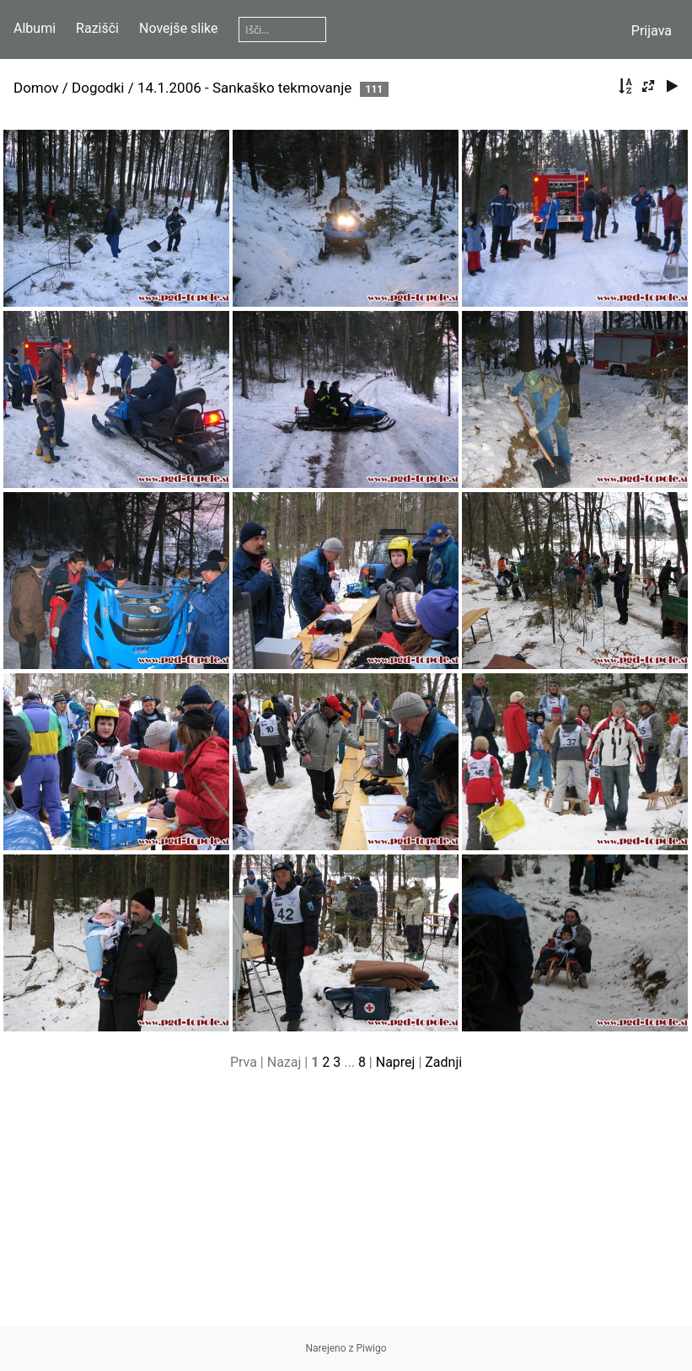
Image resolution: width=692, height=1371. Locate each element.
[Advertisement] (346, 1207)
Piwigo (372, 1348)
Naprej (396, 1062)
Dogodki (98, 87)
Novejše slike (178, 28)
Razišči (97, 28)
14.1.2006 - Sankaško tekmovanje (244, 87)
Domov (36, 87)
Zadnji (443, 1062)
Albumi (34, 28)
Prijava (651, 31)
